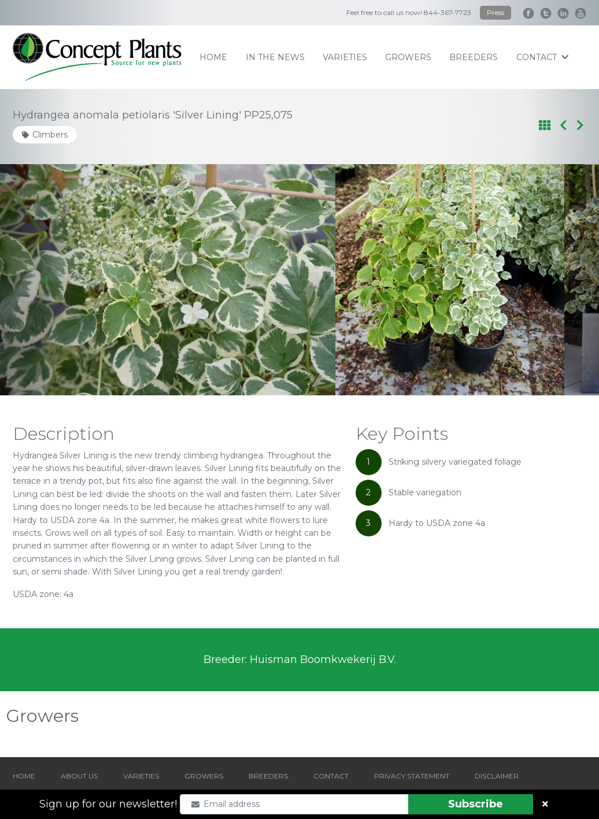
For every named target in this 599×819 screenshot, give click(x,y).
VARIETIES (141, 776)
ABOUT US (79, 776)
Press (495, 12)
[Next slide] (554, 279)
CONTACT (331, 776)
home (213, 57)
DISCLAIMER (497, 776)
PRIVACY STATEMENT (411, 776)
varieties (345, 57)
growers (408, 57)
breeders (473, 57)
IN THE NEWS (275, 57)
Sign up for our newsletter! (108, 804)
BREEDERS (268, 776)
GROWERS (203, 776)
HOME (24, 776)
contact (542, 57)
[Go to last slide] (45, 279)
